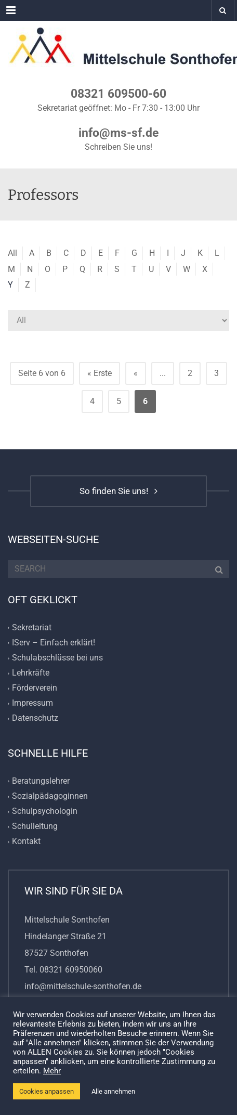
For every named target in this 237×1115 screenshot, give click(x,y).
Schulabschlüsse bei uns (57, 658)
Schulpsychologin (44, 811)
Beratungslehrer (41, 781)
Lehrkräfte (30, 673)
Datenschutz (35, 718)
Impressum (32, 703)
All (12, 253)
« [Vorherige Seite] (136, 373)
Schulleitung (35, 826)
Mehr (52, 1070)
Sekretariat (31, 627)
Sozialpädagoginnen (50, 796)
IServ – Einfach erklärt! (53, 642)
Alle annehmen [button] (113, 1091)
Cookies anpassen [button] (46, 1091)
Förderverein (34, 688)
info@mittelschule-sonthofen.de (82, 986)
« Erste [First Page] (99, 373)
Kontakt (26, 842)
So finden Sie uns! (118, 491)
